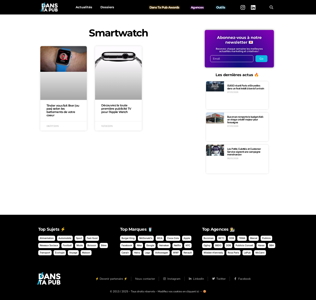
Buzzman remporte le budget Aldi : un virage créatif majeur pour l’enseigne (245, 119)
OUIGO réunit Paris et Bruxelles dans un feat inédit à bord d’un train (245, 87)
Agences (197, 7)
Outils (220, 7)
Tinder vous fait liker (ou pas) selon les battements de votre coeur (63, 110)
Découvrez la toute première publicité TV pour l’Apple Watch (116, 108)
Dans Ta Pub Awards (164, 7)
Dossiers (107, 7)
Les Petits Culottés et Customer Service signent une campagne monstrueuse (244, 151)
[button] (271, 7)
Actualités (84, 7)
